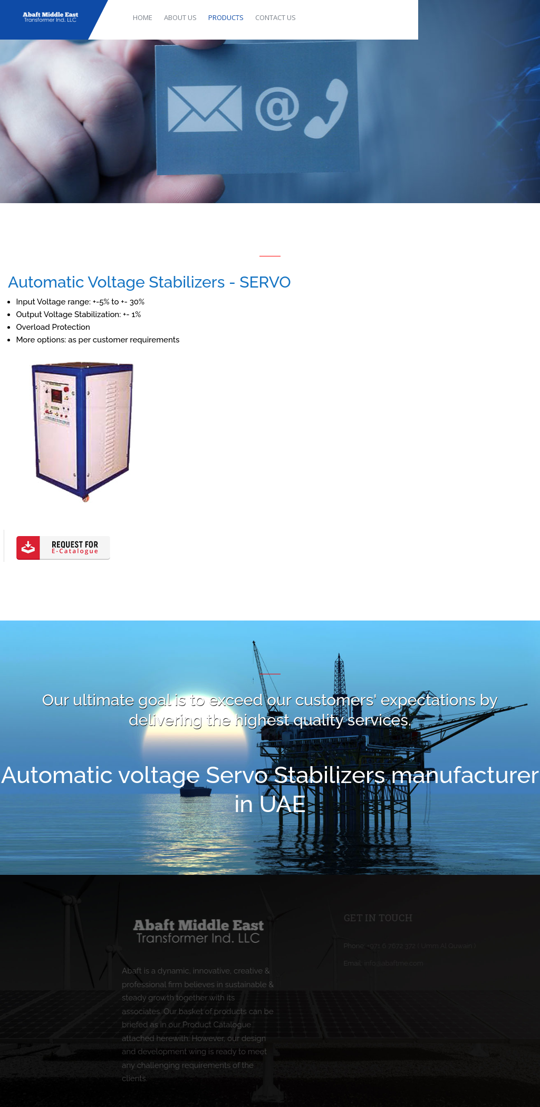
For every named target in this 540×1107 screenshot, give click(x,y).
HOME (142, 17)
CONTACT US (275, 17)
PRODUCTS (226, 17)
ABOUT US (180, 17)
